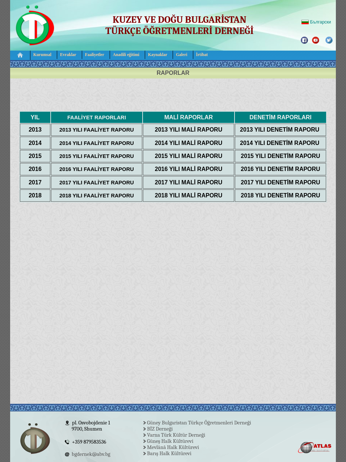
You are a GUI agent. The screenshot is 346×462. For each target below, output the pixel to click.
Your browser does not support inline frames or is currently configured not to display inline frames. (173, 436)
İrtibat (202, 54)
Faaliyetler (94, 54)
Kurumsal (42, 54)
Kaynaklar (157, 54)
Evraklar (68, 54)
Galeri (181, 54)
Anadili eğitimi (126, 54)
